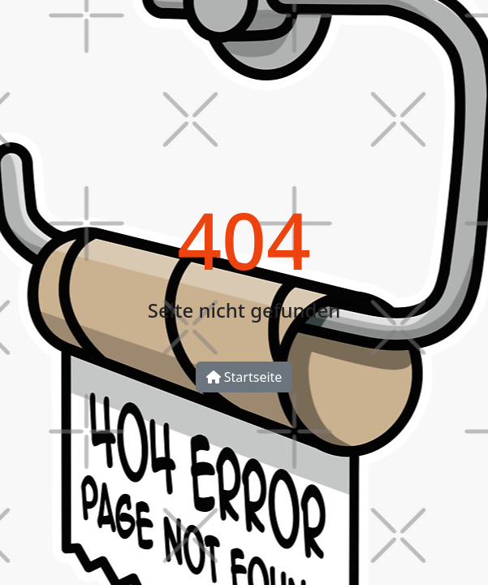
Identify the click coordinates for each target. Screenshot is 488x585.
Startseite (244, 377)
